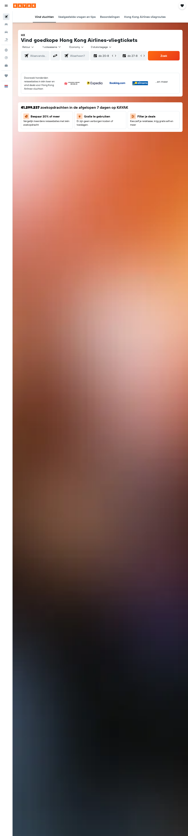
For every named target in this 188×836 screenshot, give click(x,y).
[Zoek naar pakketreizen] (6, 39)
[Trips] (6, 75)
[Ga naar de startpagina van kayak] (24, 5)
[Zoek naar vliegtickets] (6, 16)
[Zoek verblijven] (6, 24)
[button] (6, 6)
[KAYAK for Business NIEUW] (6, 65)
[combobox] (76, 47)
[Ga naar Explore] (6, 50)
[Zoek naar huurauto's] (6, 32)
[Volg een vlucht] (6, 57)
